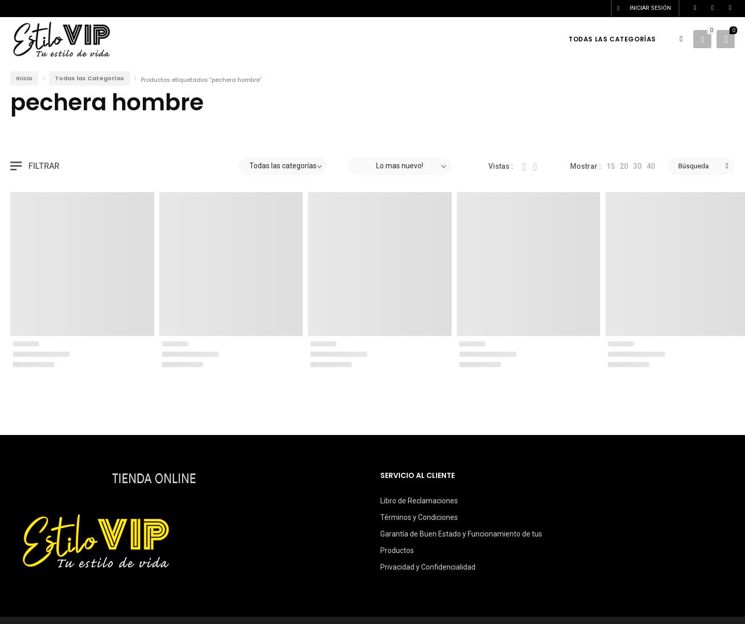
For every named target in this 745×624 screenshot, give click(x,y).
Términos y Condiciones (419, 517)
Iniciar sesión (650, 8)
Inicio (24, 78)
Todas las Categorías (89, 78)
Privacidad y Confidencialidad (427, 567)
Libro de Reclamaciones (419, 501)
